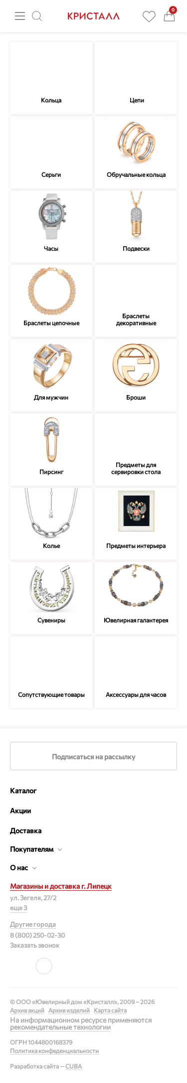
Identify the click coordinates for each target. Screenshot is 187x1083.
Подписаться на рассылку (93, 756)
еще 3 (18, 908)
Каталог (23, 790)
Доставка (25, 830)
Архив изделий (69, 1010)
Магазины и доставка (61, 886)
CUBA (73, 1066)
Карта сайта (110, 1010)
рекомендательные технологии (60, 1027)
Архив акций (27, 1010)
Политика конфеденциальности (54, 1050)
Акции (20, 810)
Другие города (33, 924)
